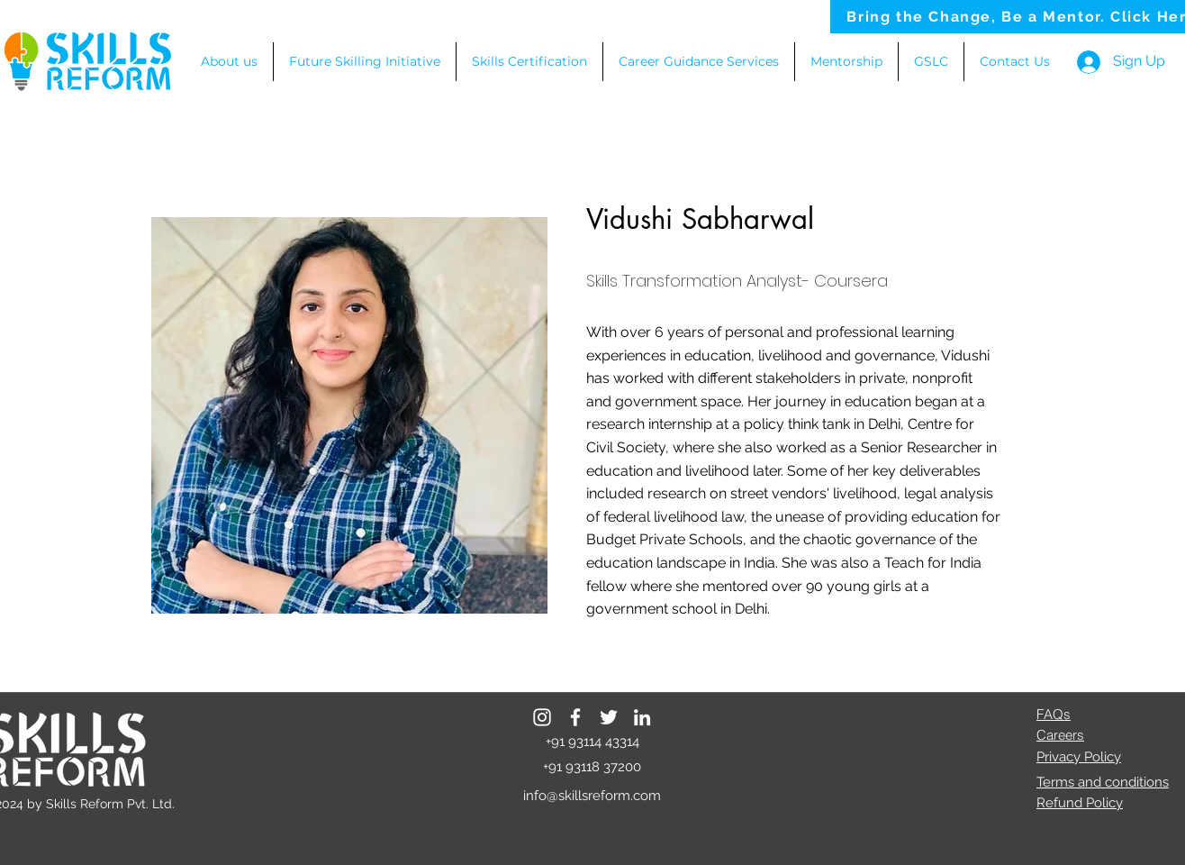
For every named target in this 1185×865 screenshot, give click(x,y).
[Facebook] (575, 717)
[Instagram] (542, 717)
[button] (698, 61)
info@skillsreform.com (592, 796)
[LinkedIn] (642, 717)
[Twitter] (608, 717)
